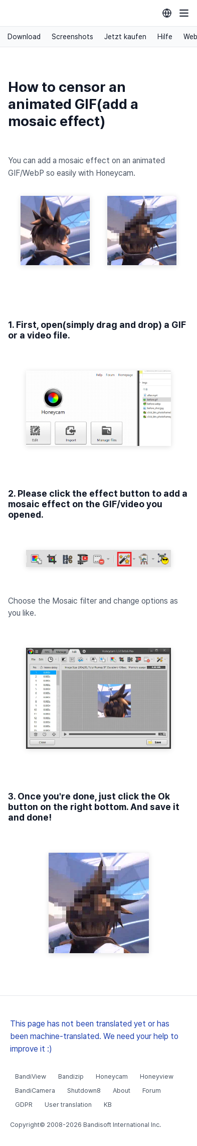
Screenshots (72, 37)
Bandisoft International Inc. (122, 1124)
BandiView (30, 1076)
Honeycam (112, 1076)
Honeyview (156, 1076)
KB (108, 1104)
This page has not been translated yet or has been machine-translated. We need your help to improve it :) (94, 1036)
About (121, 1090)
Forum (151, 1090)
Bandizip (71, 1076)
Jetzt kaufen (125, 37)
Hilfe (164, 37)
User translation (68, 1104)
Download (24, 37)
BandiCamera (35, 1090)
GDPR (24, 1104)
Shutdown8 (84, 1090)
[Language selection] (167, 13)
